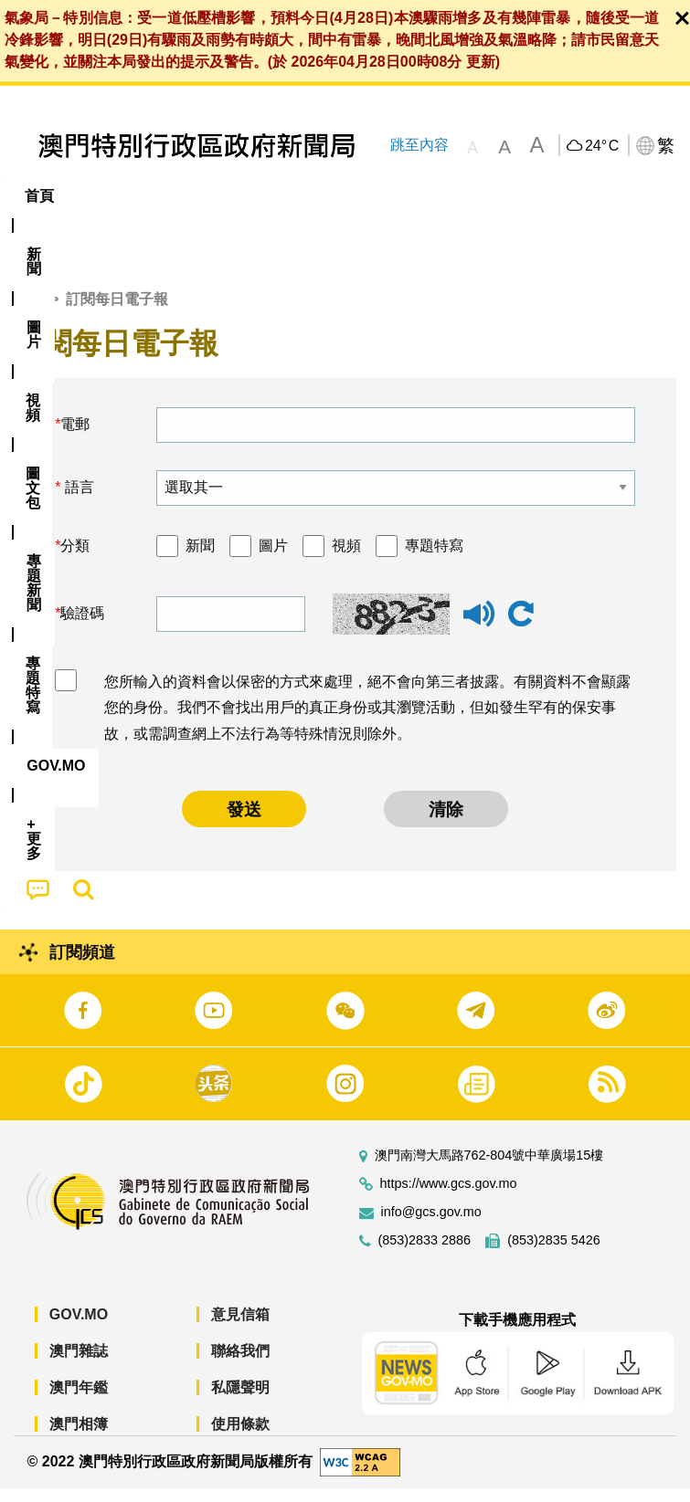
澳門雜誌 (78, 1365)
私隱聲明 (240, 1402)
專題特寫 (434, 559)
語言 (76, 501)
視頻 (346, 559)
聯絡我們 (240, 1365)
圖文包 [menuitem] (309, 196)
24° (602, 146)
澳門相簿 (78, 1438)
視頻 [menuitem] (235, 196)
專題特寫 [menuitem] (489, 196)
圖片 (273, 559)
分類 (75, 559)
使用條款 (240, 1438)
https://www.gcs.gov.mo (448, 1198)
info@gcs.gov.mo (431, 1227)
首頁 (28, 313)
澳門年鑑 (78, 1402)
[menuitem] (101, 196)
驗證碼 (82, 627)
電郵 (75, 438)
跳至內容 (419, 144)
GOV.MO (78, 1329)
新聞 (200, 559)
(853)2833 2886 (425, 1255)
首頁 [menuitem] (39, 196)
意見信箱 (240, 1329)
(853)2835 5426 (553, 1255)
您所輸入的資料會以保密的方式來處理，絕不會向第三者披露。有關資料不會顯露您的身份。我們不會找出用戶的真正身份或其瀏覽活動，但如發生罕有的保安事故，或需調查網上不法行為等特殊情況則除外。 (367, 722)
